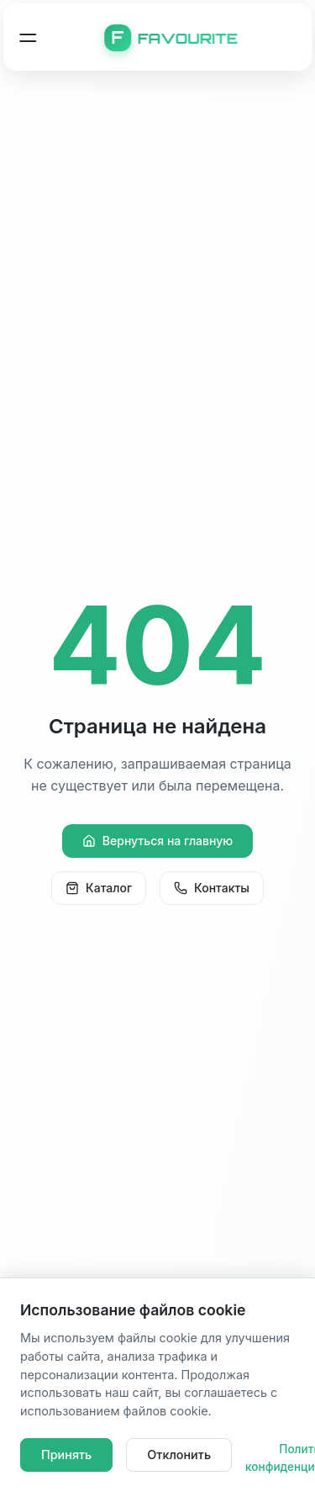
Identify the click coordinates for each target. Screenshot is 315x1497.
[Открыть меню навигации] (27, 37)
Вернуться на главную (157, 840)
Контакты (211, 888)
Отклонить (179, 1454)
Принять (66, 1454)
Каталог (99, 888)
